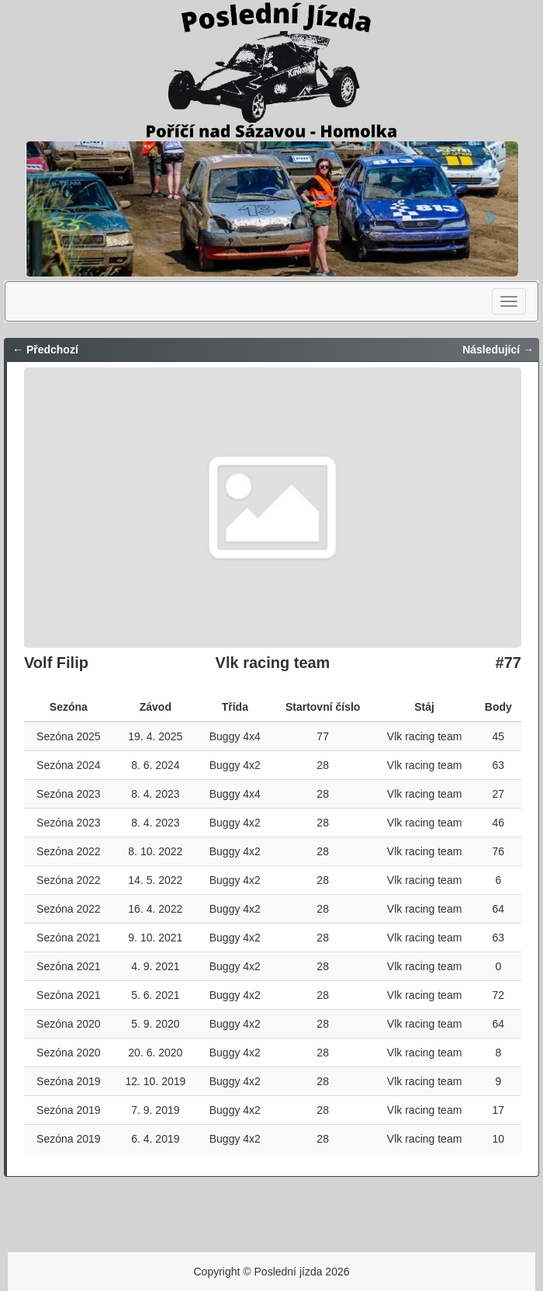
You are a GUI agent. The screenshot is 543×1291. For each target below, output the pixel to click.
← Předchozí (45, 349)
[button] (54, 209)
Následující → (498, 349)
